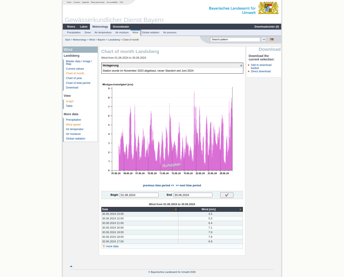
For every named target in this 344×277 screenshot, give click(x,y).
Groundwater (121, 26)
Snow (87, 32)
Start (69, 2)
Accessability (112, 2)
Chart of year (74, 78)
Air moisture (122, 32)
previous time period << (158, 185)
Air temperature (103, 32)
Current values (75, 68)
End (169, 194)
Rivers (71, 26)
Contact (76, 2)
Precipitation (74, 32)
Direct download (261, 71)
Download (72, 87)
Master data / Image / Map (79, 63)
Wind (135, 32)
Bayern (101, 39)
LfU (121, 2)
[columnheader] (139, 209)
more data (112, 246)
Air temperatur (75, 129)
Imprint (85, 2)
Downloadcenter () (266, 26)
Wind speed (73, 124)
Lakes (84, 26)
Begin (114, 194)
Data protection (97, 2)
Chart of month (75, 73)
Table (69, 106)
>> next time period (188, 185)
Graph (70, 101)
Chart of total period (78, 83)
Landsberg (114, 39)
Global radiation (150, 32)
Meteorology (100, 26)
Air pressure (169, 32)
